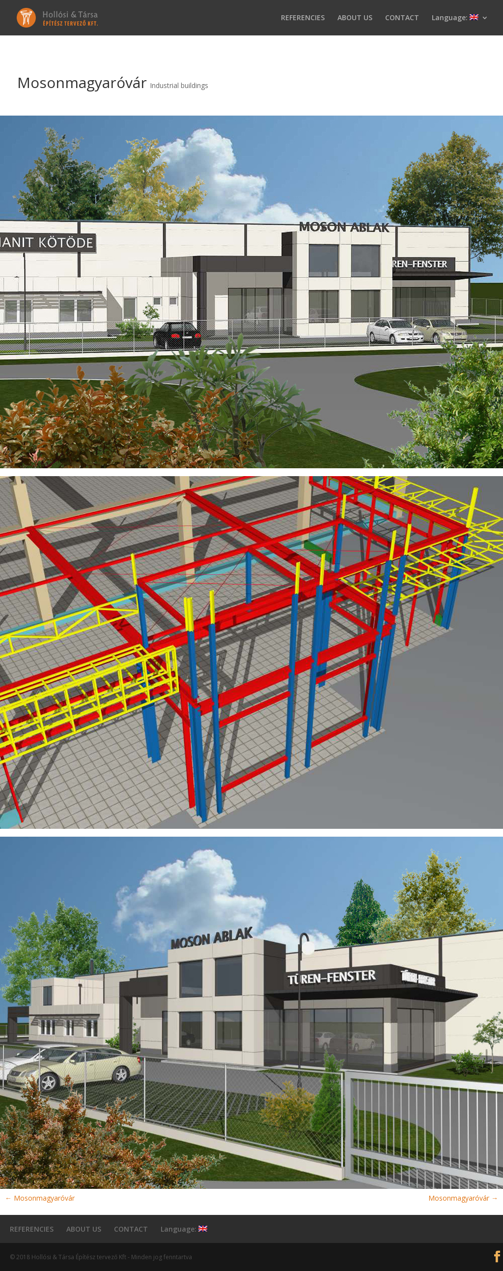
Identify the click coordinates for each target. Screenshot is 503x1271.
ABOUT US (354, 18)
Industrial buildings (179, 85)
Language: (455, 18)
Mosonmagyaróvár (40, 1198)
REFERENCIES (303, 18)
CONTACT (402, 18)
